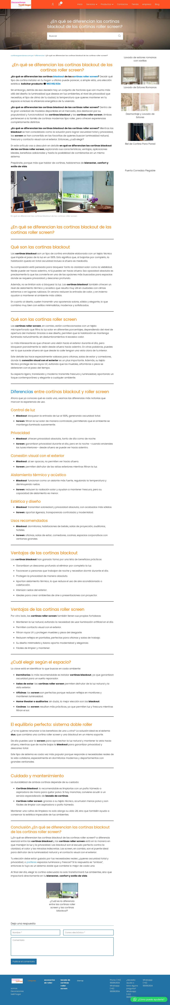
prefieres (32, 862)
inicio (80, 4)
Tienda (135, 4)
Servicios (90, 4)
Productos (106, 4)
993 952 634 (54, 83)
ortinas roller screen (86, 76)
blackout (58, 76)
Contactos (122, 4)
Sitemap (80, 981)
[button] (148, 999)
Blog (157, 4)
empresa (146, 4)
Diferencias (22, 391)
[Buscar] (118, 35)
